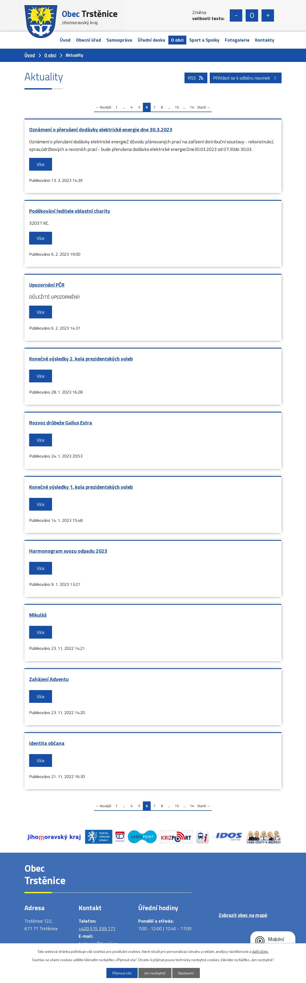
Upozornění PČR (47, 285)
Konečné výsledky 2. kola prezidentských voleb (81, 359)
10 (177, 107)
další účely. (260, 951)
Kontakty (264, 39)
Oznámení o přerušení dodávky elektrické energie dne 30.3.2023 (100, 129)
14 (192, 107)
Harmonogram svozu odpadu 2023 (68, 551)
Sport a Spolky (204, 39)
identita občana (47, 743)
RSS (196, 77)
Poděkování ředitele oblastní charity (69, 211)
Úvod (65, 39)
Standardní (252, 15)
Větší (268, 15)
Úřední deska (151, 39)
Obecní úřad (88, 39)
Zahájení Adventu (49, 679)
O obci (177, 39)
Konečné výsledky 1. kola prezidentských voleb (81, 487)
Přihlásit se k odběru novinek (245, 77)
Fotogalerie (237, 39)
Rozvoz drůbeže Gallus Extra (60, 423)
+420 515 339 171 (97, 928)
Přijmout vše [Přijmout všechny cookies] (122, 973)
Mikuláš (38, 615)
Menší (236, 15)
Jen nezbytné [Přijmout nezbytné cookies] (154, 973)
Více (40, 164)
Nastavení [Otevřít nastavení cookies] (186, 973)
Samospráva (119, 39)
